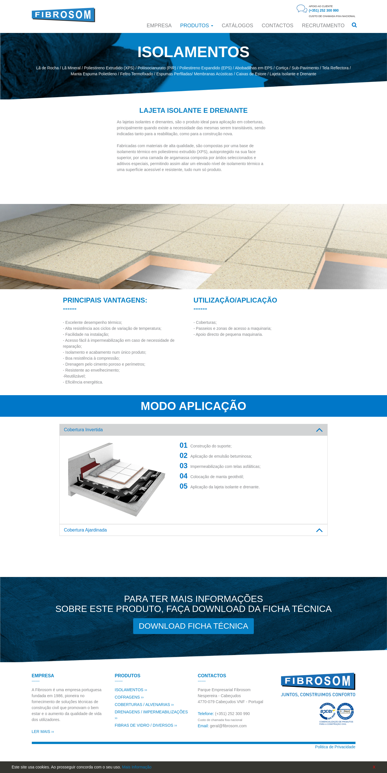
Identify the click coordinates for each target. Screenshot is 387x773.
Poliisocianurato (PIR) (157, 68)
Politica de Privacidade (335, 747)
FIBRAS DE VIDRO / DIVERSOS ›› (146, 725)
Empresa (159, 25)
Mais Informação (136, 767)
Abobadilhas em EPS (253, 68)
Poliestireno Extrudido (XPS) (109, 68)
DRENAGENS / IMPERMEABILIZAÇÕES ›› (151, 715)
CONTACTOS (277, 25)
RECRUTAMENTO (323, 25)
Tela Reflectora (335, 68)
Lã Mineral (71, 68)
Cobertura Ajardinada (85, 530)
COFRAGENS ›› (129, 697)
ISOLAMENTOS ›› (131, 689)
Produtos (196, 25)
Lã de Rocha (47, 68)
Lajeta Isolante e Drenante (293, 74)
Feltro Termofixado (136, 74)
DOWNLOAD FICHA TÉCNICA (193, 626)
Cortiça (282, 68)
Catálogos (237, 25)
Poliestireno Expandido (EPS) (205, 68)
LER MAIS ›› (43, 731)
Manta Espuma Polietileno (94, 74)
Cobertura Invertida (83, 429)
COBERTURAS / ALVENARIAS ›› (144, 704)
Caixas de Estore (251, 74)
